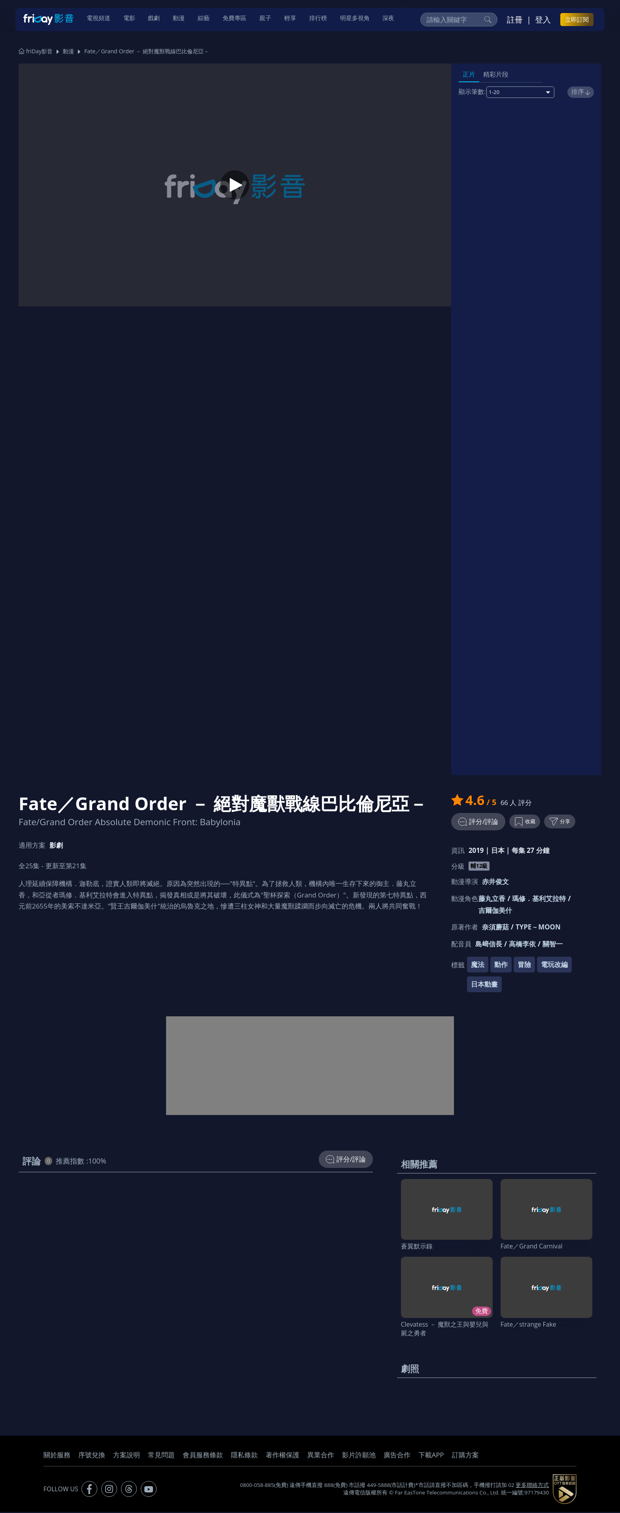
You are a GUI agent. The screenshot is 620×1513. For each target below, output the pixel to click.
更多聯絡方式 (532, 1486)
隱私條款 (244, 1455)
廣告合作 (397, 1455)
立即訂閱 (577, 20)
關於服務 (56, 1455)
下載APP (431, 1455)
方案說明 (126, 1455)
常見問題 (161, 1455)
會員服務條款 (203, 1455)
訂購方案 (465, 1455)
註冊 (515, 20)
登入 (543, 20)
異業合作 (320, 1455)
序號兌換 (91, 1455)
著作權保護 (282, 1455)
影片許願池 (359, 1455)
